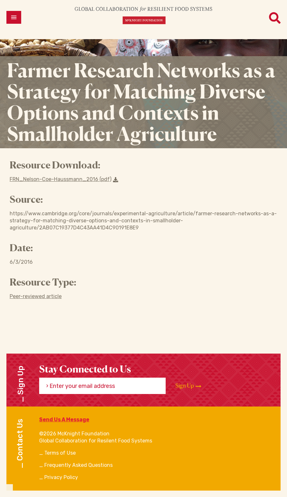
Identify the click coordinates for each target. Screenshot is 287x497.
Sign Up (188, 385)
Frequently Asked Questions (78, 465)
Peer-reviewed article (36, 296)
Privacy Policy (61, 477)
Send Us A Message (64, 419)
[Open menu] (13, 17)
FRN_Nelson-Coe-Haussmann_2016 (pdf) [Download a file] (64, 179)
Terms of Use (60, 453)
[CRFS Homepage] (143, 15)
